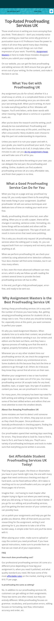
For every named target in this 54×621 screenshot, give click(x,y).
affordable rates (14, 576)
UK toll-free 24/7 (13, 11)
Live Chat (37, 11)
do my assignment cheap (36, 151)
